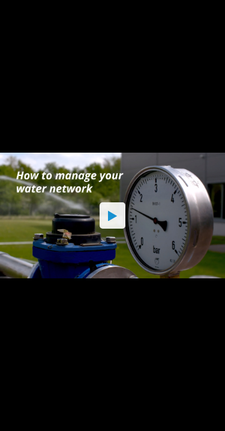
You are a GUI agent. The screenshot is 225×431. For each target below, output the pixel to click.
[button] (113, 215)
